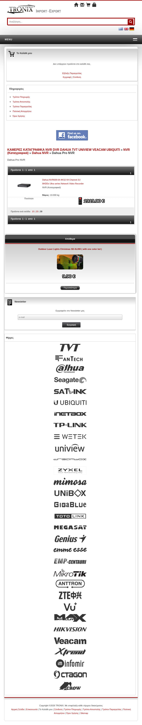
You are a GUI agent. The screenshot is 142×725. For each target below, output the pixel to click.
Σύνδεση (77, 77)
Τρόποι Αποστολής (21, 102)
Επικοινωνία (31, 709)
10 (33, 211)
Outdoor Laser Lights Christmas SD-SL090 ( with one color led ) (70, 249)
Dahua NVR (40, 153)
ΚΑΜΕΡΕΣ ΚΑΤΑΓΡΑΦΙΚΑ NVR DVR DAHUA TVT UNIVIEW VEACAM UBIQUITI (64, 149)
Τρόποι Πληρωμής (21, 97)
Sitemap (84, 713)
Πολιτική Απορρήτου (22, 111)
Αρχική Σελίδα (17, 709)
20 (37, 211)
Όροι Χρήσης (19, 116)
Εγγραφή (67, 77)
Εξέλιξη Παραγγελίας (72, 73)
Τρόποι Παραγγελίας (22, 106)
